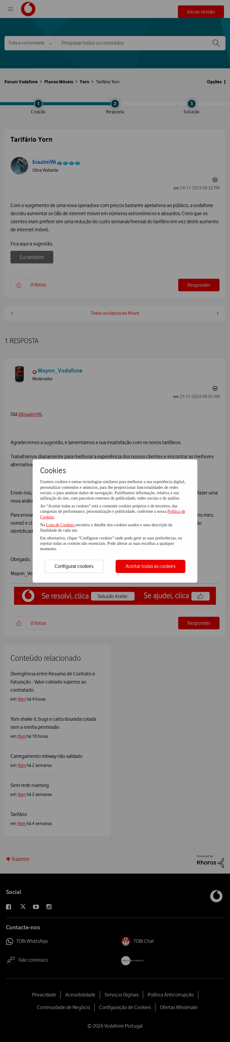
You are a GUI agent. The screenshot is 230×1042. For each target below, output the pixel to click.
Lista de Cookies (60, 525)
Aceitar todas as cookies (150, 566)
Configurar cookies (74, 566)
